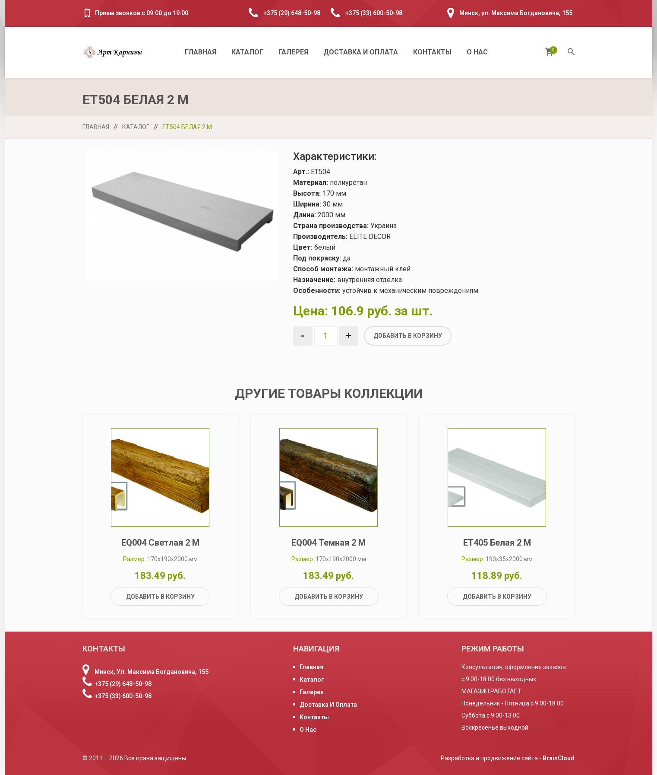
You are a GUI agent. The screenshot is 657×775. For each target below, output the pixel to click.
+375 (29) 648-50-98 (291, 13)
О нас (477, 52)
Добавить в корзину (407, 335)
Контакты (432, 52)
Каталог (247, 52)
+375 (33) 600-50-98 (373, 13)
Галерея (293, 52)
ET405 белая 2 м (497, 542)
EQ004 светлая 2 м (160, 542)
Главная (200, 52)
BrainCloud (559, 758)
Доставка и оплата (360, 52)
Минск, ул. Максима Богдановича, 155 (515, 13)
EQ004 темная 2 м (328, 542)
